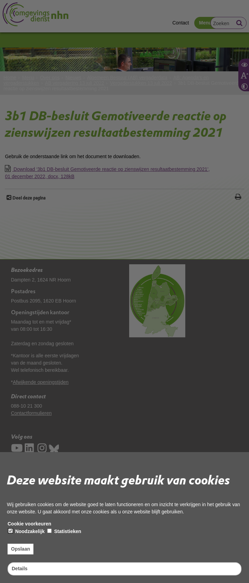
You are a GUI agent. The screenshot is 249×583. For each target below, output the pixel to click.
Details (20, 568)
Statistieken (64, 531)
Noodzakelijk (26, 531)
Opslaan (20, 549)
